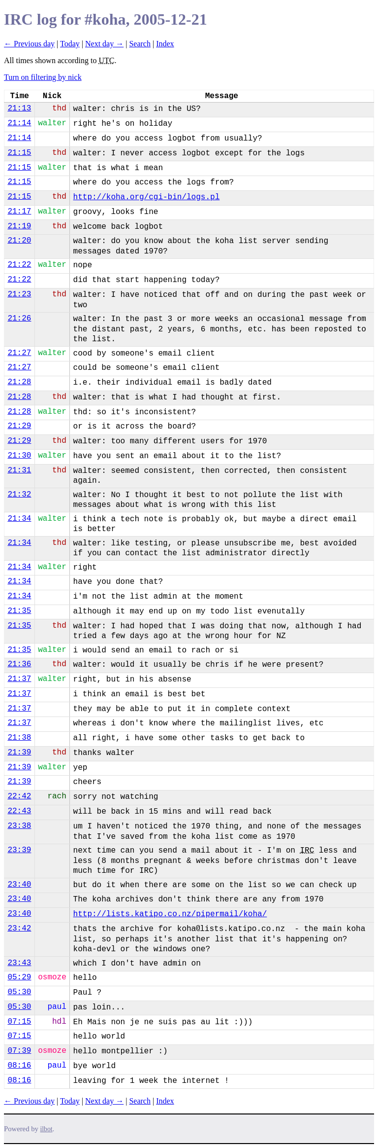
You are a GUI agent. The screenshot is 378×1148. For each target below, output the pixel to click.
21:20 (19, 240)
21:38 (19, 737)
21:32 (19, 494)
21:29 (19, 426)
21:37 (19, 679)
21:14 (19, 123)
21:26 (19, 318)
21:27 (19, 353)
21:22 (19, 264)
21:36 (19, 664)
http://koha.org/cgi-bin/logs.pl (146, 197)
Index (165, 43)
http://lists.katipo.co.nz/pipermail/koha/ (170, 914)
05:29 (19, 977)
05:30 (19, 992)
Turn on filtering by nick (43, 77)
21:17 (19, 211)
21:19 (19, 226)
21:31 (19, 470)
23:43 (19, 963)
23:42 (19, 928)
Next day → (104, 43)
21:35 (19, 611)
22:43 (19, 811)
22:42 (19, 796)
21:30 (19, 455)
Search (140, 43)
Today (70, 43)
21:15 (19, 152)
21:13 (19, 108)
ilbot (46, 1129)
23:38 (19, 826)
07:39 (19, 1050)
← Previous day (29, 43)
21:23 (19, 294)
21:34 (19, 518)
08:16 (19, 1065)
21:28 (19, 382)
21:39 (19, 752)
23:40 (19, 884)
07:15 (19, 1021)
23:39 (19, 850)
